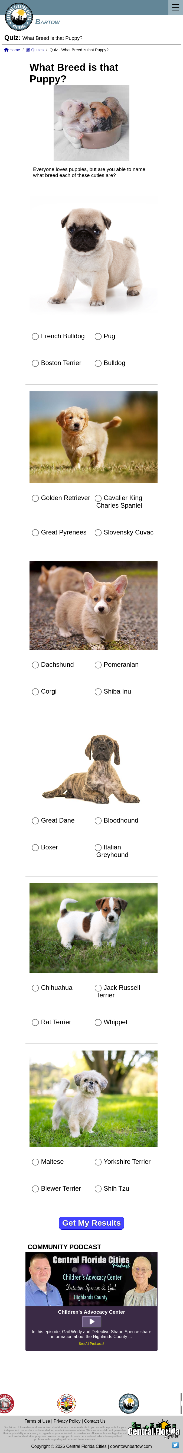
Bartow (47, 22)
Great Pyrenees (63, 532)
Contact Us (95, 1421)
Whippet (116, 1022)
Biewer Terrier (61, 1188)
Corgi (48, 691)
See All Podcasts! (91, 1344)
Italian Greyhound (112, 850)
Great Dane (57, 820)
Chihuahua (56, 987)
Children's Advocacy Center (91, 1312)
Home (12, 50)
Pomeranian (121, 664)
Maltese (52, 1161)
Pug (109, 336)
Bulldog (114, 362)
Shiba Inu (117, 691)
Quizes (35, 50)
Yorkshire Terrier (127, 1161)
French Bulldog (62, 336)
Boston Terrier (61, 362)
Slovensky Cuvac (128, 532)
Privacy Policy (67, 1421)
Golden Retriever (65, 497)
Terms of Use (37, 1421)
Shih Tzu (116, 1188)
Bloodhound (121, 820)
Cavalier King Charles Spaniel (119, 501)
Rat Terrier (56, 1022)
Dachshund (57, 664)
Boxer (49, 847)
